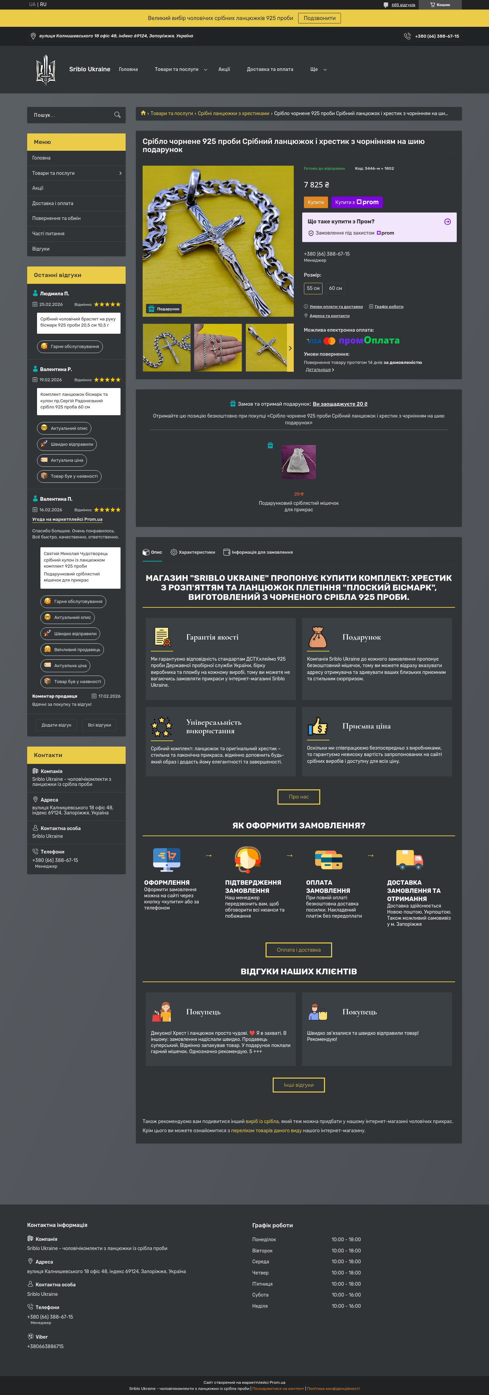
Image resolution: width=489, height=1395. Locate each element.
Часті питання (48, 234)
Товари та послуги (176, 69)
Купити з (357, 202)
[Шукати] (117, 115)
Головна (128, 69)
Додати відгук (56, 725)
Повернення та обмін (56, 218)
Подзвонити (320, 18)
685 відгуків (403, 4)
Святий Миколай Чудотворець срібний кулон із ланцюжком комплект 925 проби (76, 559)
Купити (316, 202)
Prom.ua (277, 1382)
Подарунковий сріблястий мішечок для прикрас (72, 577)
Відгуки (41, 249)
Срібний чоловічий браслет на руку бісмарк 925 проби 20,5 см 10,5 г (77, 322)
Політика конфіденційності (333, 1388)
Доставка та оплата (270, 69)
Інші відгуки (299, 1085)
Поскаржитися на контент (278, 1388)
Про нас (299, 797)
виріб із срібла (262, 1121)
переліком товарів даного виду (266, 1131)
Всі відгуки (99, 725)
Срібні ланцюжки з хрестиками (233, 113)
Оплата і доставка (299, 950)
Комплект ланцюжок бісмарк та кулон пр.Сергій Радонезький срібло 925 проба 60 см (74, 400)
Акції (224, 69)
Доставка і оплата (52, 203)
